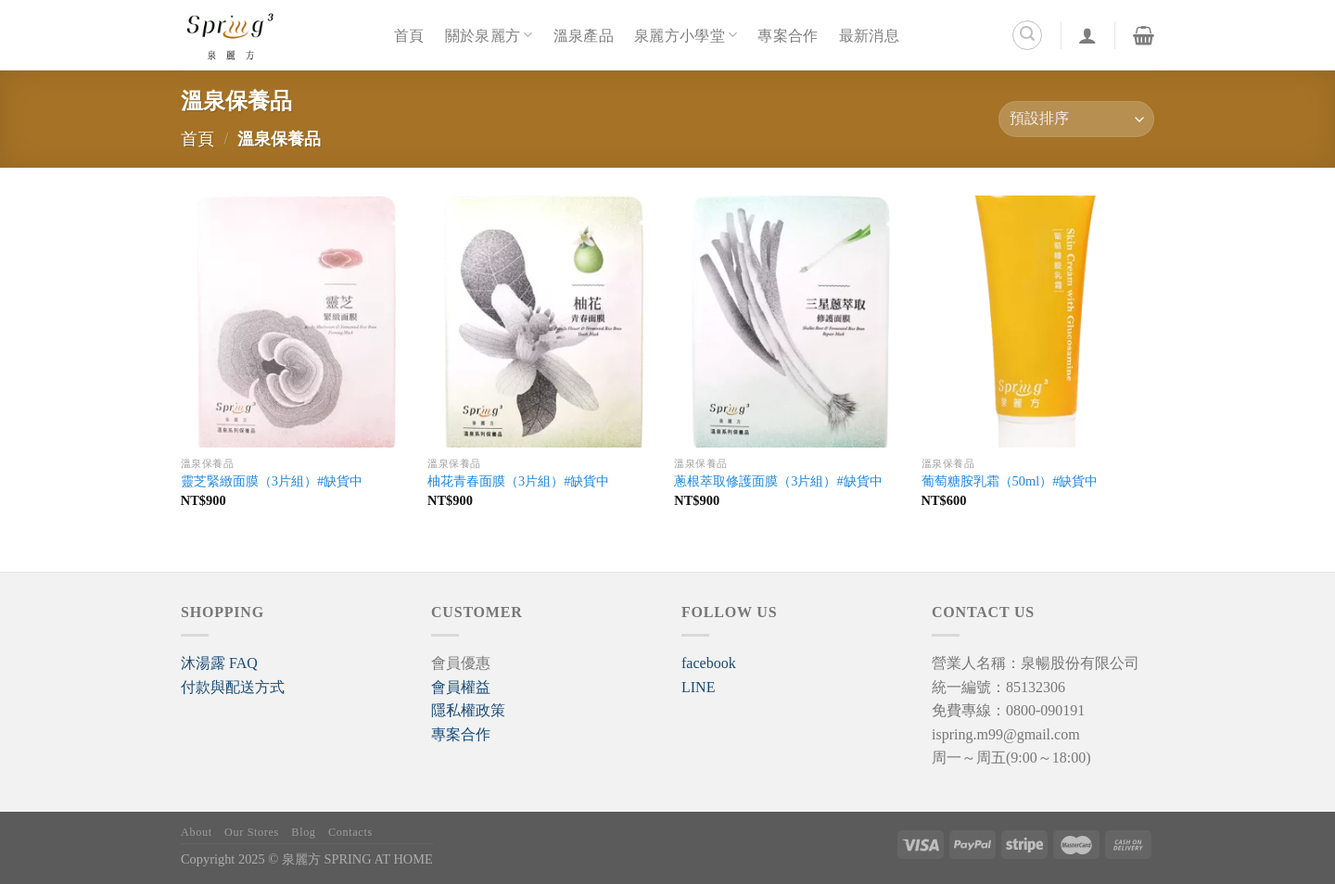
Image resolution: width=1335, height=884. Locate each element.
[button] (219, 663)
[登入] (1087, 35)
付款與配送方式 (233, 687)
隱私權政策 (468, 710)
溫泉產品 (583, 35)
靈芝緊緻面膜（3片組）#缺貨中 (271, 481)
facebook (708, 663)
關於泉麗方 (489, 35)
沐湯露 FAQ (219, 663)
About (196, 832)
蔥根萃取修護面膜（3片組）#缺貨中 (778, 481)
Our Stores (251, 832)
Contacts (350, 832)
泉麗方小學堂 (685, 35)
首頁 (409, 35)
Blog (303, 832)
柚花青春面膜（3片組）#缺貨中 (518, 481)
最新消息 (869, 35)
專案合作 (787, 35)
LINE (698, 687)
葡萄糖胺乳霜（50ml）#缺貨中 (1010, 481)
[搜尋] (1027, 35)
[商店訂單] (1076, 119)
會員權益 (460, 687)
